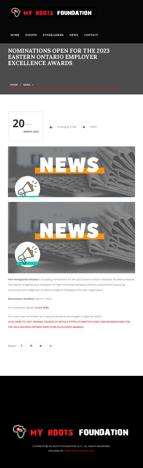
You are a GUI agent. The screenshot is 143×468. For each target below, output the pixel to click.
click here (42, 307)
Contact (91, 35)
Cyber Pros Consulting (79, 450)
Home (15, 35)
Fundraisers (53, 35)
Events (31, 35)
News (74, 35)
